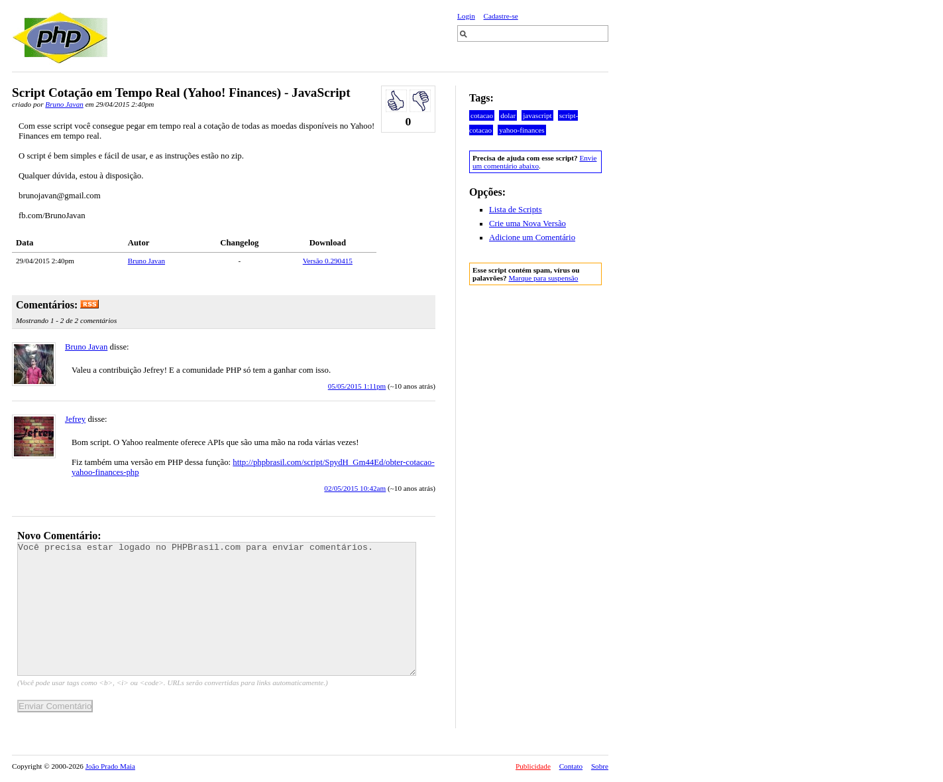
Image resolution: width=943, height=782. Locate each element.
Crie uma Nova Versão (527, 223)
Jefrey (75, 419)
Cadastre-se (501, 16)
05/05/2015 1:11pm (357, 386)
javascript (537, 115)
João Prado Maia (110, 766)
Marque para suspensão (543, 278)
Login (466, 16)
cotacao (482, 115)
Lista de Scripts (515, 209)
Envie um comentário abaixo (534, 162)
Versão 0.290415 (328, 261)
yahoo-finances (521, 130)
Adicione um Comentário (532, 237)
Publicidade (533, 766)
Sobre (599, 766)
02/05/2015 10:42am (355, 488)
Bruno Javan (64, 104)
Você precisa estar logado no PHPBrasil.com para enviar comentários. (216, 609)
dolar (508, 115)
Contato (570, 766)
